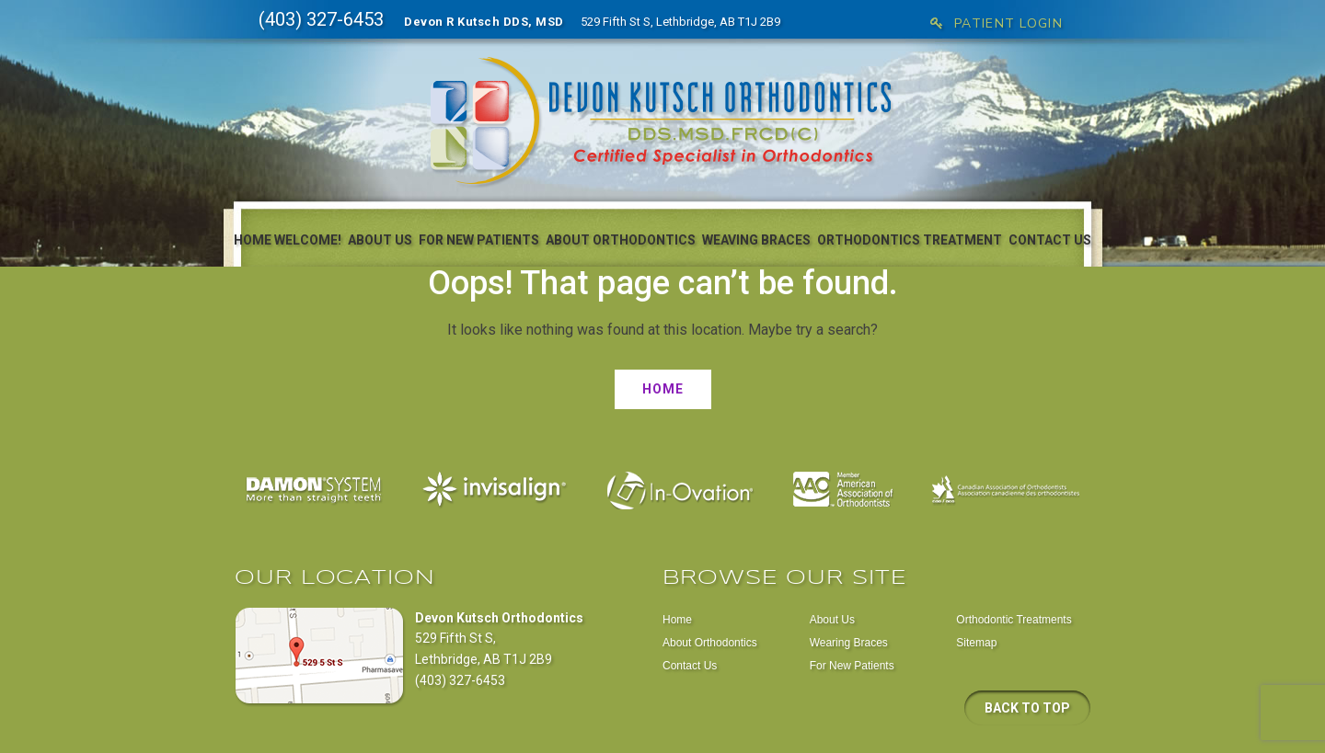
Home (663, 389)
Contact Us (1049, 240)
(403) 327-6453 (321, 19)
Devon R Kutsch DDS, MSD (484, 22)
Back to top (1027, 708)
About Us (380, 240)
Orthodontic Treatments (1013, 619)
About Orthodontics (621, 240)
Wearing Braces (849, 642)
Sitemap (976, 642)
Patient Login (996, 23)
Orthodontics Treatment (909, 240)
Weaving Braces (756, 240)
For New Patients (479, 240)
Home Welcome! (287, 240)
